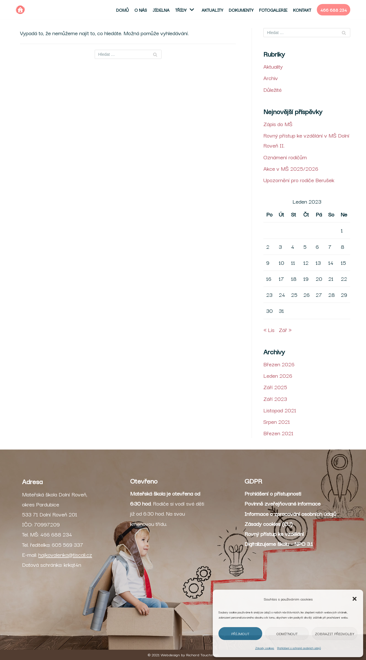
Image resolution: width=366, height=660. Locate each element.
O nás (140, 9)
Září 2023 (275, 398)
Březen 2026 (279, 364)
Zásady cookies (264, 647)
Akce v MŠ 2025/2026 (290, 168)
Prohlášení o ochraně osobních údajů (299, 647)
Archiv (270, 77)
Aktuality (212, 9)
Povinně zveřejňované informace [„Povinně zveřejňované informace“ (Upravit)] (282, 503)
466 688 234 (333, 9)
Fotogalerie (273, 9)
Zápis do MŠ (278, 124)
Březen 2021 (278, 433)
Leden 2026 (277, 375)
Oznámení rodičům (285, 157)
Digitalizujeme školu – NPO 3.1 (278, 543)
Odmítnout (287, 633)
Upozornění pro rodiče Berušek (298, 180)
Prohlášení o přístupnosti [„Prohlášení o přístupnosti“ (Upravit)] (272, 493)
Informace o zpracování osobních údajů (290, 513)
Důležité (272, 89)
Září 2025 (275, 387)
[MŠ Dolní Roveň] (20, 9)
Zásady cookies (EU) (268, 523)
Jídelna (161, 9)
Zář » (285, 329)
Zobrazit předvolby (334, 633)
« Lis (268, 329)
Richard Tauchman (202, 655)
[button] (354, 599)
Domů (122, 9)
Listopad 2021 (279, 410)
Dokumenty (241, 9)
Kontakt (302, 9)
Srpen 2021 (276, 421)
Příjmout (240, 633)
